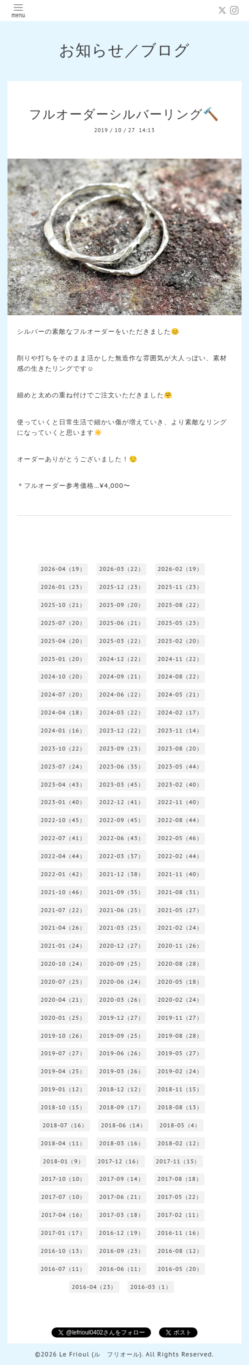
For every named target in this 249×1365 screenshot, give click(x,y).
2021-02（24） (180, 927)
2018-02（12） (180, 1143)
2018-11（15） (180, 1089)
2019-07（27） (63, 1053)
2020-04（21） (63, 999)
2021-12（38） (121, 874)
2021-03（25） (121, 927)
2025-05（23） (180, 622)
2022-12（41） (121, 802)
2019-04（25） (63, 1071)
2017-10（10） (63, 1178)
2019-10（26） (63, 1035)
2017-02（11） (180, 1214)
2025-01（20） (63, 658)
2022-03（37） (121, 856)
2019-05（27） (180, 1053)
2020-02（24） (180, 999)
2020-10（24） (63, 963)
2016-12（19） (121, 1232)
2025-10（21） (63, 604)
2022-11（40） (180, 802)
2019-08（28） (180, 1035)
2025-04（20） (63, 640)
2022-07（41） (63, 838)
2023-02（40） (180, 784)
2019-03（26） (121, 1071)
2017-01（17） (63, 1232)
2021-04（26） (63, 927)
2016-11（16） (180, 1232)
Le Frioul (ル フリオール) (100, 1354)
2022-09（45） (121, 820)
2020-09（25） (121, 963)
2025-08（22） (180, 604)
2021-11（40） (180, 874)
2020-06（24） (121, 981)
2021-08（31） (180, 892)
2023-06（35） (121, 766)
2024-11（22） (180, 658)
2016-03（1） (150, 1286)
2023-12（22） (121, 730)
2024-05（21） (180, 694)
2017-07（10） (63, 1196)
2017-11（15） (178, 1161)
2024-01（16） (63, 730)
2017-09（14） (122, 1178)
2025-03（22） (121, 640)
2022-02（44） (180, 856)
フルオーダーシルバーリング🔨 (124, 114)
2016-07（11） (63, 1268)
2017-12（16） (120, 1161)
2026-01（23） (63, 586)
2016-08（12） (180, 1250)
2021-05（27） (180, 910)
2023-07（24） (63, 766)
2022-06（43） (121, 838)
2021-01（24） (63, 945)
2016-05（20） (180, 1268)
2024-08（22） (180, 676)
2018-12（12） (121, 1089)
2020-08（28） (180, 963)
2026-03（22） (121, 568)
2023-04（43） (63, 784)
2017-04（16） (63, 1214)
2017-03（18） (122, 1214)
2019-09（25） (121, 1035)
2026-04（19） (63, 568)
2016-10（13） (63, 1250)
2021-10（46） (63, 892)
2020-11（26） (180, 945)
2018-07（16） (65, 1125)
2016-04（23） (94, 1286)
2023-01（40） (63, 802)
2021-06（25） (121, 910)
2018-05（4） (180, 1125)
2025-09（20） (121, 604)
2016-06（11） (121, 1268)
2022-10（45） (63, 820)
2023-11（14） (180, 730)
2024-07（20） (63, 694)
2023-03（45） (121, 784)
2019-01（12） (63, 1089)
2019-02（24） (180, 1071)
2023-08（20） (180, 748)
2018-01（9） (63, 1161)
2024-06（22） (121, 694)
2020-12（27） (121, 945)
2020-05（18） (180, 981)
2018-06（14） (123, 1125)
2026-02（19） (180, 568)
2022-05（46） (180, 838)
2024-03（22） (121, 712)
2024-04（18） (63, 712)
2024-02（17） (180, 712)
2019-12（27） (121, 1017)
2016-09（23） (121, 1250)
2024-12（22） (121, 658)
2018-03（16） (121, 1143)
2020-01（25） (63, 1017)
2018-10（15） (63, 1107)
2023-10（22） (63, 748)
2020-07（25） (63, 981)
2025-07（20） (63, 622)
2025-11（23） (180, 586)
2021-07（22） (63, 910)
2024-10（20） (63, 676)
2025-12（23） (121, 586)
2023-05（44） (180, 766)
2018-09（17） (121, 1107)
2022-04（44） (63, 856)
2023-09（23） (121, 748)
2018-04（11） (63, 1143)
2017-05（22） (180, 1196)
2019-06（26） (121, 1053)
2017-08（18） (180, 1178)
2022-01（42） (63, 874)
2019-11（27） (180, 1017)
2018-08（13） (180, 1107)
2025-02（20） (180, 640)
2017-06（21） (122, 1196)
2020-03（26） (121, 999)
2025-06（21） (121, 622)
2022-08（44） (180, 820)
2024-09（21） (121, 676)
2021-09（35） (121, 892)
